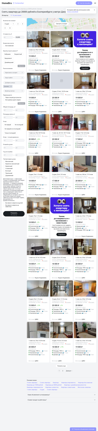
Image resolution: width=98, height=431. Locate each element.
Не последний (19, 124)
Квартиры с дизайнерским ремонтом (75, 385)
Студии (42, 389)
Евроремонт (8, 58)
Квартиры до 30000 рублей (54, 385)
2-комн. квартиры (45, 382)
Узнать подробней (72, 11)
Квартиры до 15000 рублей (35, 385)
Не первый (8, 124)
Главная (4, 9)
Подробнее (85, 68)
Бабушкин (8, 54)
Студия (7, 24)
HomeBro (7, 3)
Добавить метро (14, 82)
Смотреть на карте (61, 23)
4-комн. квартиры (32, 382)
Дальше (69, 371)
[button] (61, 394)
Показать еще (61, 366)
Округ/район (14, 77)
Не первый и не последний (12, 129)
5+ (10, 28)
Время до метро (14, 91)
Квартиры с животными (68, 387)
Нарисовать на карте (14, 72)
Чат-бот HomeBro (84, 3)
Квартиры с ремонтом (51, 387)
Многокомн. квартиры (84, 387)
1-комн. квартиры (32, 389)
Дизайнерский (9, 62)
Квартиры (56, 382)
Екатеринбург (12, 9)
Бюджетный (18, 54)
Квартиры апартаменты (68, 382)
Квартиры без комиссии (85, 382)
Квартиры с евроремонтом (35, 387)
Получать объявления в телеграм (83, 429)
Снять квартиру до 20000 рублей (26, 9)
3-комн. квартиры (52, 389)
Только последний (10, 133)
